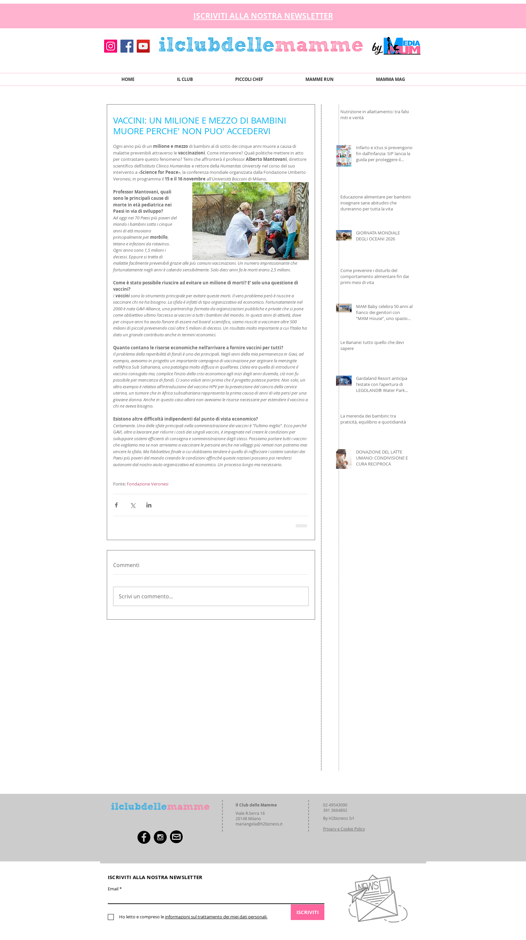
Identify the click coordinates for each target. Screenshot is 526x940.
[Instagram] (110, 46)
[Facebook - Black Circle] (143, 837)
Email (113, 889)
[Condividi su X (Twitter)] (132, 505)
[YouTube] (143, 46)
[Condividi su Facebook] (116, 505)
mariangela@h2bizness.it (259, 823)
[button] (416, 14)
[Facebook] (126, 46)
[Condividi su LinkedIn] (149, 505)
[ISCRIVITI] (307, 912)
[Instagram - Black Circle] (160, 837)
